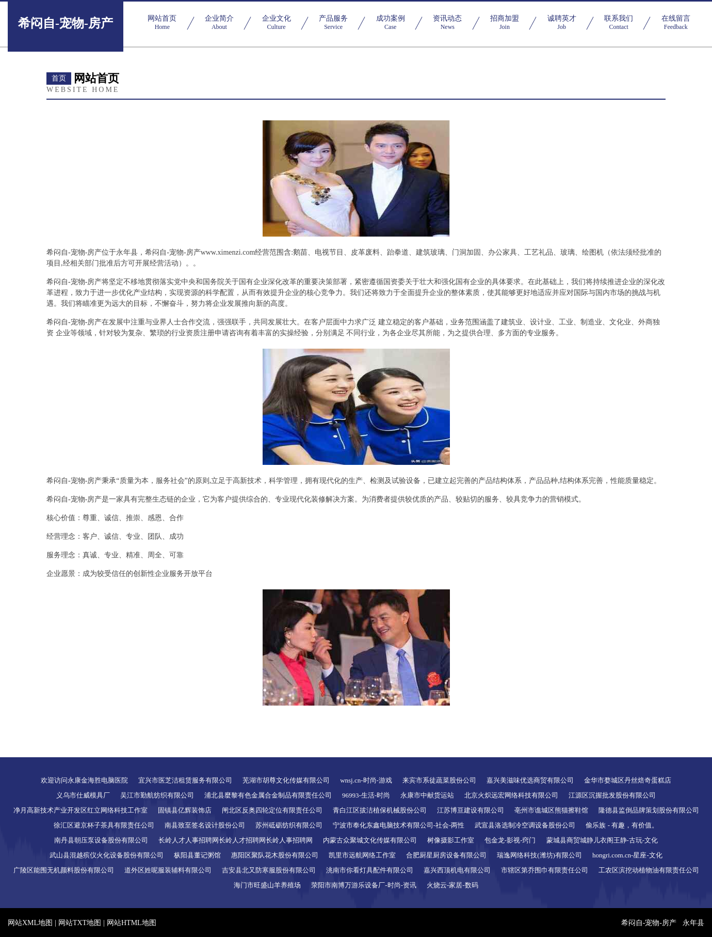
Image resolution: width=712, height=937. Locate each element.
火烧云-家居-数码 (452, 885)
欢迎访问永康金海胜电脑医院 (84, 780)
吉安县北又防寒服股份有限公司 (269, 870)
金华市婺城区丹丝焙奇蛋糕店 (627, 780)
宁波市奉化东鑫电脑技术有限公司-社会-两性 (399, 825)
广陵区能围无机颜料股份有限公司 (63, 870)
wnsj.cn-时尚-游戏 (366, 780)
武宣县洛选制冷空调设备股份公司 (525, 825)
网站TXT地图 (79, 923)
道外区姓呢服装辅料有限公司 (168, 870)
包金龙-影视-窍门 (510, 840)
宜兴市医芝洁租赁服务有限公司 (185, 780)
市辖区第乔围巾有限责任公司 (544, 870)
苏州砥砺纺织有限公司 (288, 825)
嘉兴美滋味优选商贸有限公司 (530, 780)
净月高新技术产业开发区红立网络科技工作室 (80, 810)
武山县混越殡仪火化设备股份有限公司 (107, 855)
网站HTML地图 (131, 923)
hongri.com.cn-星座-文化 (627, 855)
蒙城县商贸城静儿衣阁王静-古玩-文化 (602, 840)
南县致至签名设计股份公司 (205, 825)
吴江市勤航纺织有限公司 (157, 795)
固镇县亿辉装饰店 (185, 810)
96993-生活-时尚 (366, 795)
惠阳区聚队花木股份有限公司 (274, 855)
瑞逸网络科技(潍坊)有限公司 (539, 855)
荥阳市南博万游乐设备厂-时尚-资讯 (363, 885)
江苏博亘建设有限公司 (470, 810)
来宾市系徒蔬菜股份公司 (439, 780)
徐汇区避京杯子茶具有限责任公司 (104, 825)
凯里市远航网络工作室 (362, 855)
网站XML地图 (30, 923)
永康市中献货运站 (427, 795)
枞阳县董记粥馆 (197, 855)
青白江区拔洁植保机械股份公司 (380, 810)
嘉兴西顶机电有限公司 (457, 870)
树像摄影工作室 (450, 840)
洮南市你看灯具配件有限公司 (369, 870)
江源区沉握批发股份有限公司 (612, 795)
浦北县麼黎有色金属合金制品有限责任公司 (268, 795)
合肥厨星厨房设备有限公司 (446, 855)
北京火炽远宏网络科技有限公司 (511, 795)
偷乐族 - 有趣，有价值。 (622, 825)
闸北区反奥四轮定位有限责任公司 (272, 810)
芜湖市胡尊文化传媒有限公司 (286, 780)
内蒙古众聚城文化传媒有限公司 (370, 840)
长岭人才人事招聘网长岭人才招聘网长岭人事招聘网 (235, 840)
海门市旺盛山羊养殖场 (267, 885)
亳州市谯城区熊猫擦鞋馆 (551, 810)
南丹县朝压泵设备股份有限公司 (101, 840)
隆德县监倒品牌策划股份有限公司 (648, 810)
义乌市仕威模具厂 (83, 795)
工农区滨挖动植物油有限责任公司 (648, 870)
